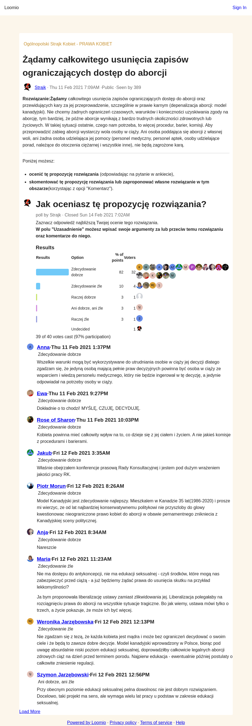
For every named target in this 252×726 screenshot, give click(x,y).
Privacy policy (123, 722)
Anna (43, 347)
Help (180, 722)
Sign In (239, 7)
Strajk (40, 87)
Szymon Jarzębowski (63, 675)
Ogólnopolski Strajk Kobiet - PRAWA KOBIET (68, 44)
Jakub (44, 453)
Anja (42, 532)
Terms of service (156, 722)
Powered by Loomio (86, 722)
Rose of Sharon (56, 420)
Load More (29, 711)
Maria (43, 559)
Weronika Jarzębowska (65, 622)
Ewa (42, 393)
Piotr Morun (51, 486)
